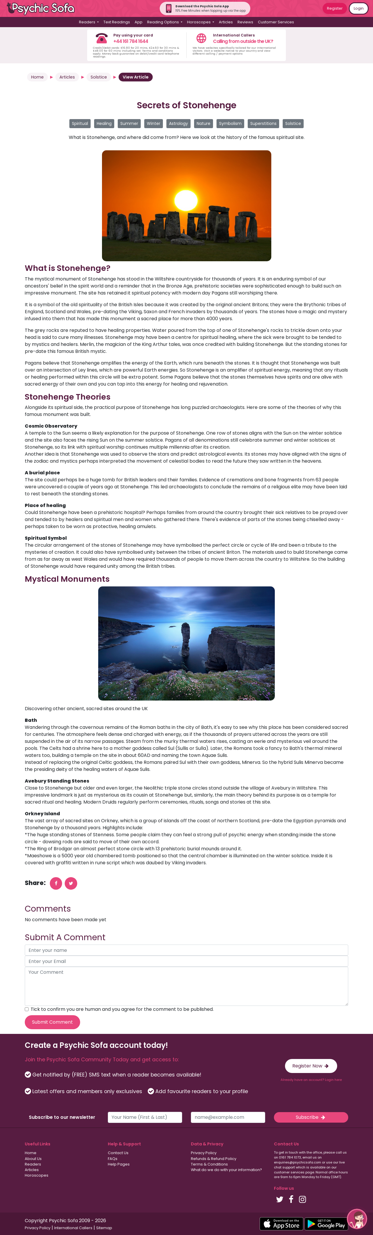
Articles (226, 22)
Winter (153, 123)
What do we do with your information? (226, 1169)
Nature (203, 123)
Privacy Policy (204, 1152)
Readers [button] (87, 22)
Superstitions (263, 123)
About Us (33, 1158)
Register (335, 8)
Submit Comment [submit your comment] (52, 1022)
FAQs (112, 1158)
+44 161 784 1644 (130, 41)
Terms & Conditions (209, 1164)
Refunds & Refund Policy (213, 1158)
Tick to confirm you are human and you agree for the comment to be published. (122, 1009)
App (138, 22)
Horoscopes (36, 1175)
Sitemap (104, 1227)
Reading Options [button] (163, 22)
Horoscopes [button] (199, 22)
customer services (289, 1172)
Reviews (245, 22)
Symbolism (230, 123)
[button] (357, 1219)
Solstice (99, 77)
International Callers (73, 1227)
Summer (129, 123)
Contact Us (118, 1152)
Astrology (178, 123)
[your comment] (186, 986)
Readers (33, 1164)
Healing (104, 123)
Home (37, 77)
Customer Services (276, 22)
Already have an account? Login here (311, 1079)
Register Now (311, 1065)
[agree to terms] (27, 1009)
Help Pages (119, 1164)
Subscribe (311, 1117)
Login (359, 8)
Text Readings (116, 22)
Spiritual (80, 123)
